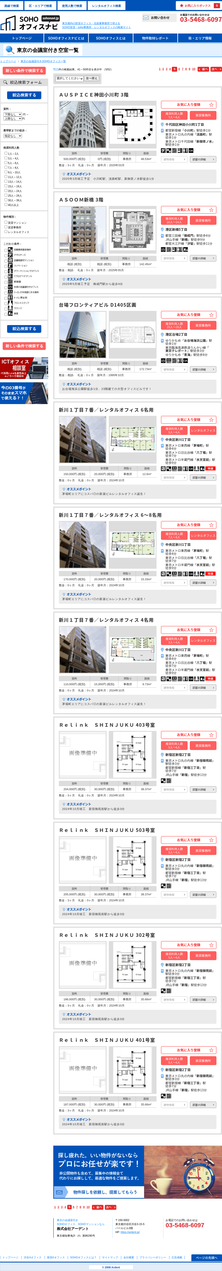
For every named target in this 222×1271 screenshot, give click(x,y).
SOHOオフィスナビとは (66, 38)
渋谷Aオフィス (33, 1257)
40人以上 (11, 205)
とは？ (83, 1257)
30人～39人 (13, 200)
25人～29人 (13, 195)
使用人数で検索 (72, 6)
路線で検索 (11, 6)
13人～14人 (13, 181)
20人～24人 (13, 191)
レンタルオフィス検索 (106, 6)
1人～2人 (11, 153)
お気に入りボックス (202, 5)
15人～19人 (13, 186)
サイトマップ (110, 1257)
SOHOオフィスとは (110, 38)
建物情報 (169, 159)
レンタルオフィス (16, 232)
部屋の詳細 (199, 159)
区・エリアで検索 (40, 6)
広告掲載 (177, 1257)
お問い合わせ (160, 17)
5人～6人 (11, 163)
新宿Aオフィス (56, 1257)
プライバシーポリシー (153, 1257)
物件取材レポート (155, 38)
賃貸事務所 (12, 227)
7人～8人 (11, 167)
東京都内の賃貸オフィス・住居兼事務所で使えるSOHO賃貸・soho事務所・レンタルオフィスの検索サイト (96, 25)
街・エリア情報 (200, 38)
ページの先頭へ (207, 1257)
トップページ (22, 38)
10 (193, 69)
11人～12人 (13, 177)
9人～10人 (12, 172)
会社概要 (128, 1257)
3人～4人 (11, 158)
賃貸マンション (15, 222)
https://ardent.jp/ (130, 1232)
